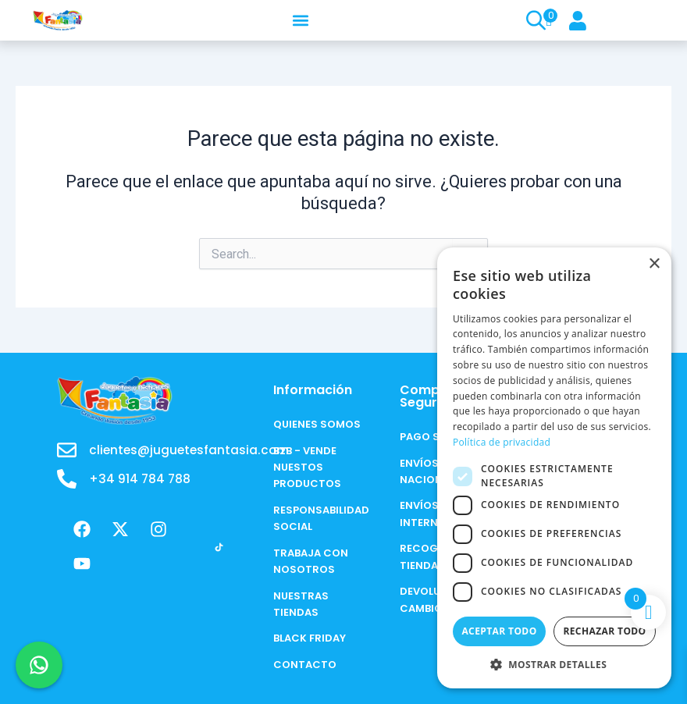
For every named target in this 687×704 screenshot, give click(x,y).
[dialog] (554, 467)
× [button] (654, 264)
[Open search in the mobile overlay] (529, 20)
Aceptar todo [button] (498, 631)
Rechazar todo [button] (604, 631)
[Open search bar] (534, 20)
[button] (300, 20)
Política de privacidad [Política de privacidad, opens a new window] (501, 442)
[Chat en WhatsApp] (39, 665)
